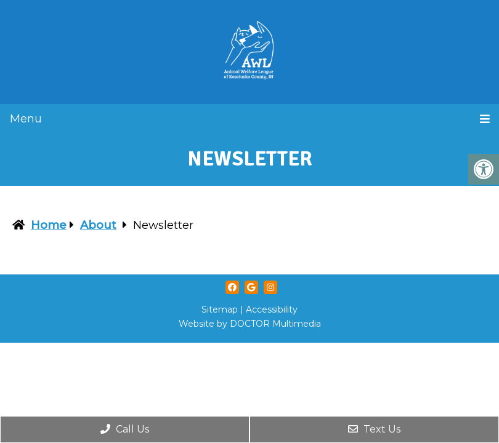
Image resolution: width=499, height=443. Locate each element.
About (98, 225)
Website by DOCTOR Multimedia (250, 323)
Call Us (124, 429)
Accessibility (272, 309)
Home (49, 225)
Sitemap (219, 309)
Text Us (374, 429)
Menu (26, 119)
